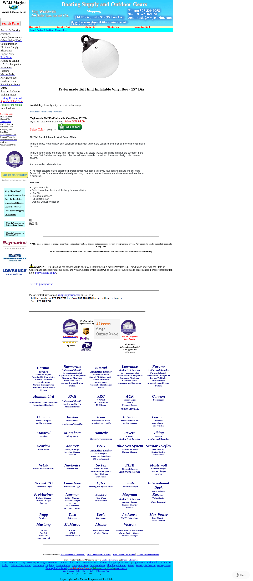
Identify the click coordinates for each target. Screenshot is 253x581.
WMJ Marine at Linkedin (99, 554)
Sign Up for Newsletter (15, 174)
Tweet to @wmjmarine (41, 284)
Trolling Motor (163, 565)
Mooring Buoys (61, 30)
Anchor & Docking (45, 30)
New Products (121, 568)
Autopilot (31, 562)
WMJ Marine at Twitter (124, 554)
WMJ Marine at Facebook (73, 554)
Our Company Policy (72, 571)
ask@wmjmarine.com (69, 295)
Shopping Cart (103, 571)
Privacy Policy (89, 571)
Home (32, 30)
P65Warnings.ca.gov (45, 272)
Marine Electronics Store (148, 554)
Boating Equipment (110, 560)
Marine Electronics (130, 560)
